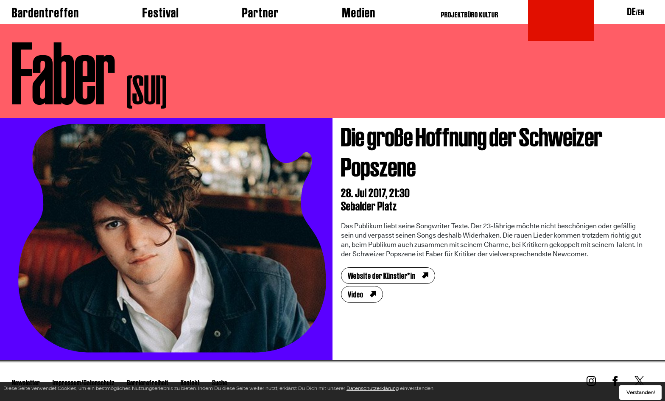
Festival (160, 12)
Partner (260, 12)
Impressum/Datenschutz (84, 382)
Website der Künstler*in (382, 276)
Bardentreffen (45, 12)
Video (355, 294)
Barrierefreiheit (147, 382)
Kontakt (190, 382)
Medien (359, 12)
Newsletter (26, 382)
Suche (219, 382)
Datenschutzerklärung (372, 390)
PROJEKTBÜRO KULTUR (469, 14)
